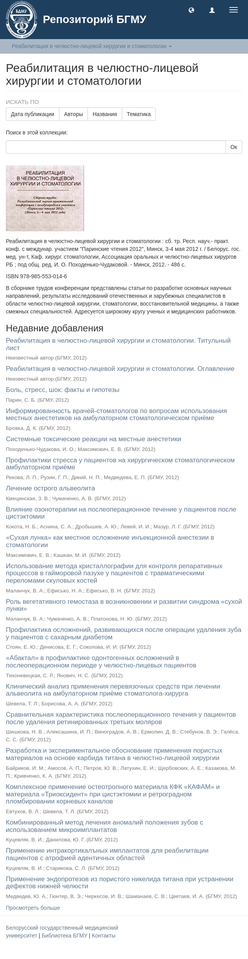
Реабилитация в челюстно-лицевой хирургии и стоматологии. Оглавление (120, 368)
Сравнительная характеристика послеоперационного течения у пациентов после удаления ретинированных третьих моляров (121, 718)
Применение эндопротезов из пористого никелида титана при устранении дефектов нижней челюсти (119, 882)
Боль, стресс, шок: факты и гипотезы (63, 390)
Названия (105, 114)
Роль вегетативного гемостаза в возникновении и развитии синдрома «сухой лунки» (124, 605)
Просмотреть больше (33, 908)
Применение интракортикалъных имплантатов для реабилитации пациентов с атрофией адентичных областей (107, 854)
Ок (233, 147)
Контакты (103, 935)
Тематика (139, 114)
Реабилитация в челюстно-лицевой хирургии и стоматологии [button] (92, 46)
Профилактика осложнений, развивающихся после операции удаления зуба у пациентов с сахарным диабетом (123, 633)
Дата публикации (32, 114)
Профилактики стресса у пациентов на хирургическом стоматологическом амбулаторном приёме (120, 463)
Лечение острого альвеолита (50, 488)
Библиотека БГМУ (65, 935)
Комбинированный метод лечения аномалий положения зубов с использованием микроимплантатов (104, 826)
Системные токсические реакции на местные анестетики (93, 439)
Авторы (73, 114)
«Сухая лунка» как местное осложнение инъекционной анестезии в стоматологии (110, 541)
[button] (191, 9)
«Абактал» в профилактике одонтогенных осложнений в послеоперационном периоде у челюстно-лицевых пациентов (101, 661)
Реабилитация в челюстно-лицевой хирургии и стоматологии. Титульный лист (118, 344)
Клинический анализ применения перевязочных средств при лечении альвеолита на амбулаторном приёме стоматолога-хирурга (113, 690)
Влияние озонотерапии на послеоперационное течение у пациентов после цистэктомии (121, 513)
